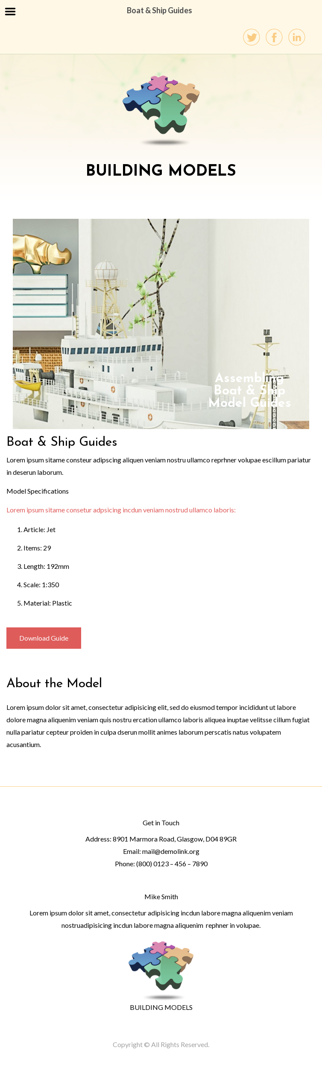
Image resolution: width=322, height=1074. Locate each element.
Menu (10, 12)
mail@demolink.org (170, 851)
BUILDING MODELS (161, 1007)
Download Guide (43, 638)
